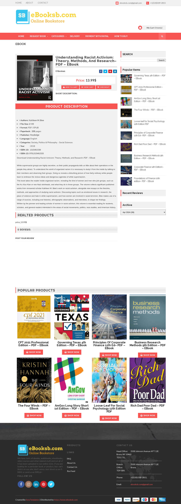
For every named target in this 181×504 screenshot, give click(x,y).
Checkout (103, 87)
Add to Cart (70, 87)
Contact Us (72, 467)
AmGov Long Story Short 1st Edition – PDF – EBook (71, 407)
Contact (43, 3)
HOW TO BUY (121, 36)
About (29, 3)
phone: (120, 477)
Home (18, 3)
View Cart (87, 87)
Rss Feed (71, 471)
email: (119, 484)
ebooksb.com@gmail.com (129, 3)
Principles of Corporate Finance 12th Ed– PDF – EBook (109, 345)
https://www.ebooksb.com (66, 500)
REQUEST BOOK (38, 36)
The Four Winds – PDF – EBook (148, 110)
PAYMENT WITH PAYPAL (97, 36)
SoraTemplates (32, 500)
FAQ (69, 458)
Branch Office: (120, 466)
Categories (57, 36)
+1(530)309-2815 (156, 3)
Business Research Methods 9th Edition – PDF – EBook (148, 345)
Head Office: (122, 451)
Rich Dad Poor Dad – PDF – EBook (150, 144)
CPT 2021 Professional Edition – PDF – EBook (33, 344)
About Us (71, 463)
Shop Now (33, 352)
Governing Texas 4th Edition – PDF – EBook (72, 344)
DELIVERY (75, 36)
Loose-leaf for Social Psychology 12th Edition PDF (109, 408)
